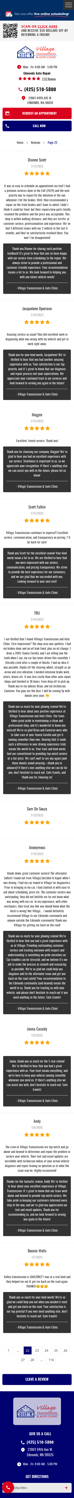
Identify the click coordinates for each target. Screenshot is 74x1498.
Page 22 (52, 142)
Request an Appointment (39, 113)
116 (51, 1360)
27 (22, 1360)
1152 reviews (49, 79)
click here (48, 26)
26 (65, 1350)
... (18, 1350)
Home (20, 142)
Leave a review (37, 1379)
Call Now (39, 126)
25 (56, 1350)
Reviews (35, 142)
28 (32, 1360)
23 (37, 1350)
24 (46, 1350)
